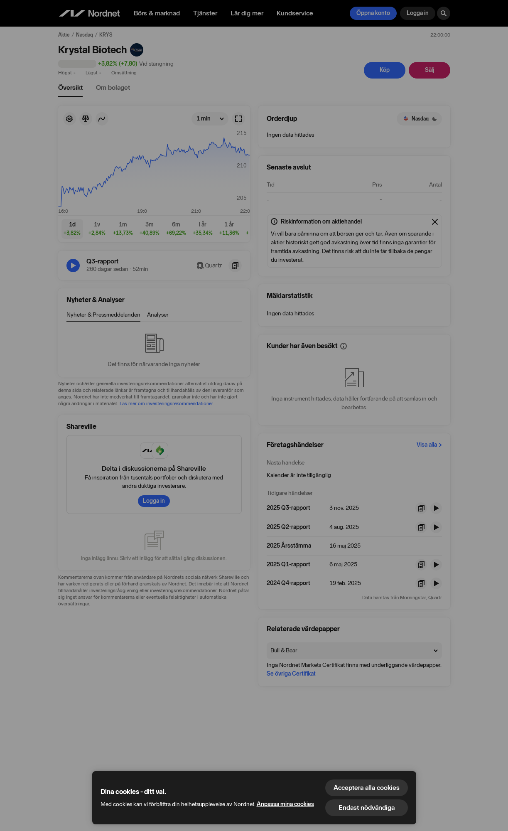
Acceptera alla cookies (367, 788)
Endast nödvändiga (367, 807)
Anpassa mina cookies (285, 804)
